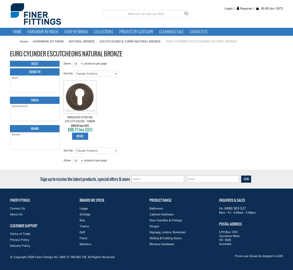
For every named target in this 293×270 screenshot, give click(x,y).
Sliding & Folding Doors (165, 238)
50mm (34, 77)
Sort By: (68, 73)
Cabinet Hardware (161, 214)
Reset (34, 63)
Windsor (34, 134)
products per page (95, 63)
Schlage (85, 214)
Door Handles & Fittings (165, 220)
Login (229, 8)
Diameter (34, 71)
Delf (82, 232)
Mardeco (86, 244)
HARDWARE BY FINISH (48, 41)
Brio (82, 220)
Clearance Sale (171, 31)
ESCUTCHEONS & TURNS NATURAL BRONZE (130, 41)
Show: (67, 63)
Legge (84, 208)
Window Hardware (161, 244)
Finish (35, 100)
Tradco (84, 226)
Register (246, 8)
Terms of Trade (20, 234)
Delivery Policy (20, 246)
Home (17, 31)
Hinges (154, 226)
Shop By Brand (76, 31)
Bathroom (156, 208)
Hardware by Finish (42, 31)
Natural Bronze (34, 106)
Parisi (83, 238)
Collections (103, 31)
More (80, 136)
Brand (35, 128)
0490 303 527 (235, 208)
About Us (16, 214)
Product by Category (136, 31)
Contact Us (199, 31)
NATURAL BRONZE (82, 41)
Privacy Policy (19, 240)
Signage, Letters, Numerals (167, 232)
